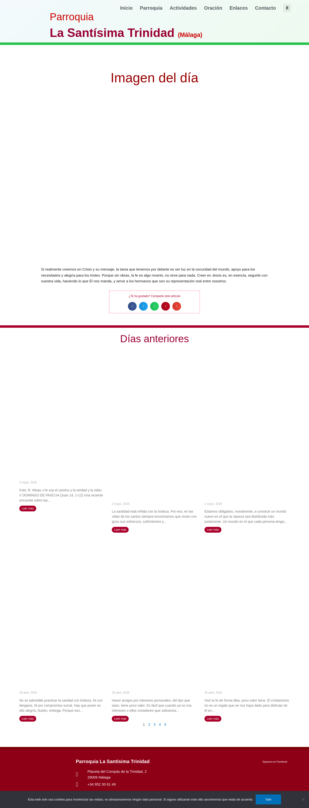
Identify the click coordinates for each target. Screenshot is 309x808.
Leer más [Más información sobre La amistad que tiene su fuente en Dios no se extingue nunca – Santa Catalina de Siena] (120, 718)
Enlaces (239, 8)
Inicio (126, 8)
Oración (213, 8)
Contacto (265, 8)
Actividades (183, 8)
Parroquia (151, 8)
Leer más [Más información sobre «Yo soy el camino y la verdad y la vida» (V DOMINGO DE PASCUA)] (28, 508)
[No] (303, 799)
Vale (268, 799)
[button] (287, 8)
